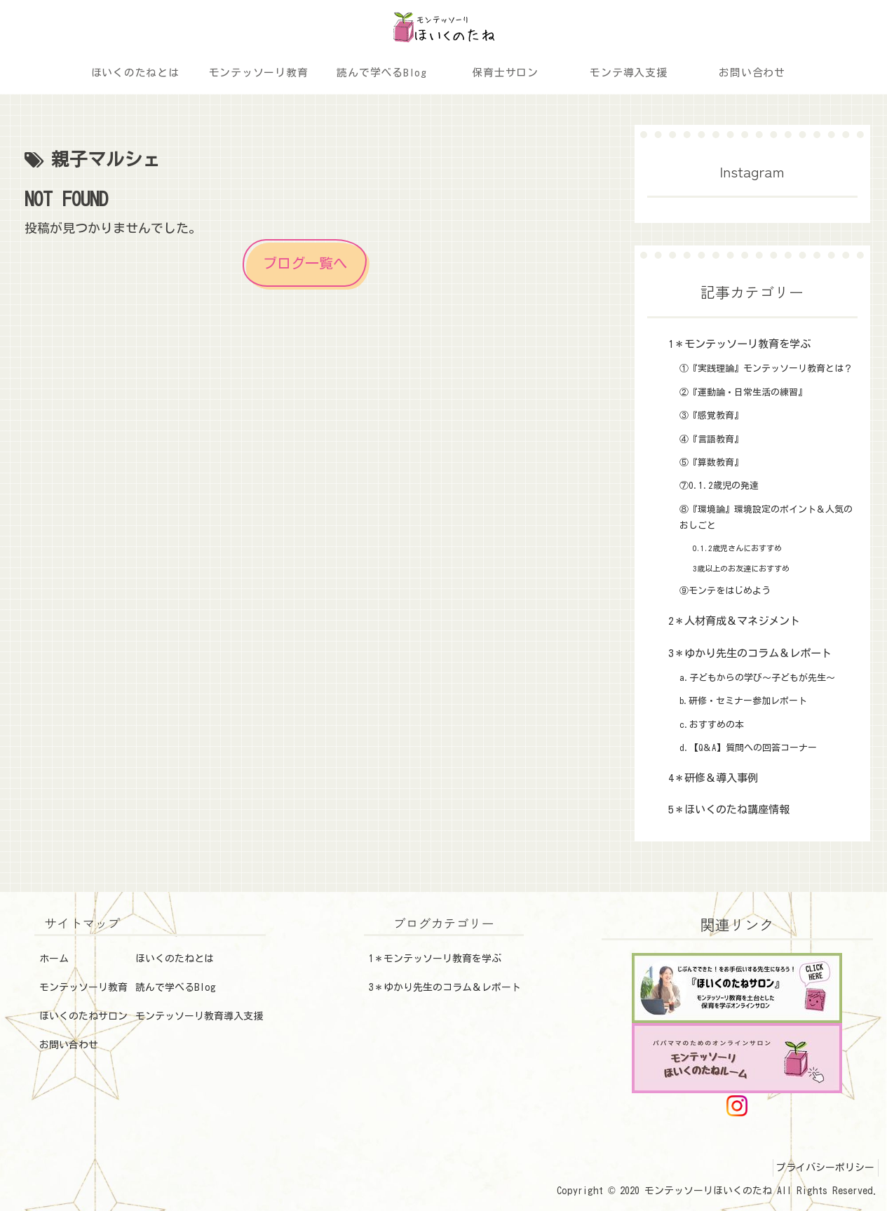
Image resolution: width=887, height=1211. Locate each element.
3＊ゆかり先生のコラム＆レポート (445, 987)
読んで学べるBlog (175, 987)
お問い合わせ (68, 1045)
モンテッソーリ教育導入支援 (199, 1016)
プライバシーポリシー (822, 1167)
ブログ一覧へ (305, 263)
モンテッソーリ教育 (83, 987)
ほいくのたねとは (174, 958)
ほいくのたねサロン (83, 1016)
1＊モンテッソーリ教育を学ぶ (435, 958)
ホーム (54, 958)
